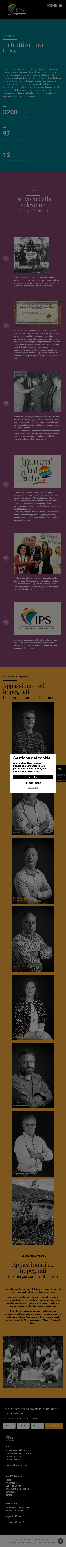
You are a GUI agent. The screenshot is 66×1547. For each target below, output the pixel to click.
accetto (33, 777)
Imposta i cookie (33, 782)
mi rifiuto (33, 787)
